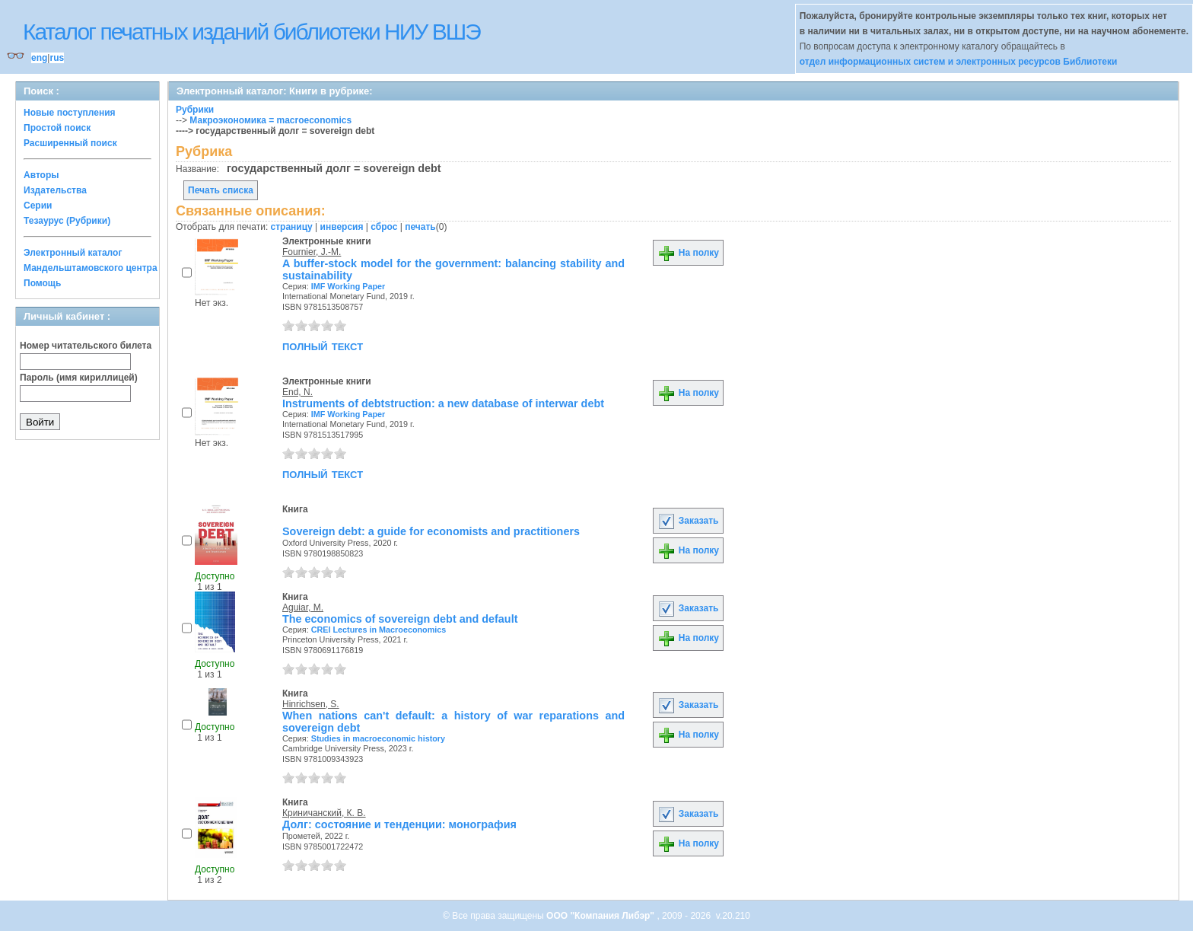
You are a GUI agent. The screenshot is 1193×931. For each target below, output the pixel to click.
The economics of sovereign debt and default (399, 619)
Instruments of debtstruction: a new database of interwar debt (443, 403)
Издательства (55, 190)
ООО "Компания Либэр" (601, 915)
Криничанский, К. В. (324, 813)
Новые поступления (70, 112)
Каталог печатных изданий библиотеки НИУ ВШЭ (251, 31)
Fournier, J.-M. (311, 252)
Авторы (41, 175)
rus (56, 58)
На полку (688, 252)
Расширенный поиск (70, 143)
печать (420, 227)
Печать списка (220, 190)
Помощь (42, 283)
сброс (384, 227)
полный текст (322, 345)
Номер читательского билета (85, 345)
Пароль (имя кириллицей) (79, 377)
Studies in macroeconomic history (378, 738)
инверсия (342, 227)
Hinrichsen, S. (310, 704)
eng (39, 58)
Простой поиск (57, 128)
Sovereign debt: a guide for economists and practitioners (431, 531)
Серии (38, 205)
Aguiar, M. (302, 607)
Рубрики (195, 109)
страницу (292, 227)
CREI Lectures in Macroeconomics (379, 629)
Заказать (687, 520)
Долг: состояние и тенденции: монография (399, 824)
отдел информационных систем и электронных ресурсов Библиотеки (959, 61)
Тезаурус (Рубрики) (67, 220)
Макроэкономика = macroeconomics (270, 120)
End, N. (297, 392)
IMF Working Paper (348, 286)
